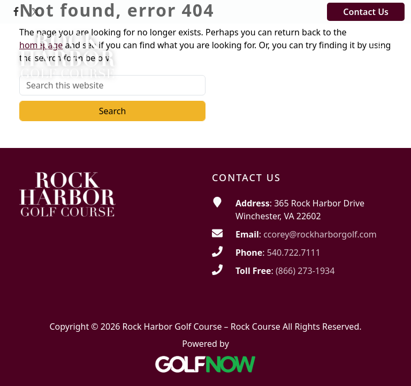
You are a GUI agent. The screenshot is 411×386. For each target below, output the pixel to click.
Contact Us (366, 12)
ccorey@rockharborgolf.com (320, 234)
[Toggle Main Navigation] (377, 42)
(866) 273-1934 (305, 271)
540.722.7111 (294, 252)
